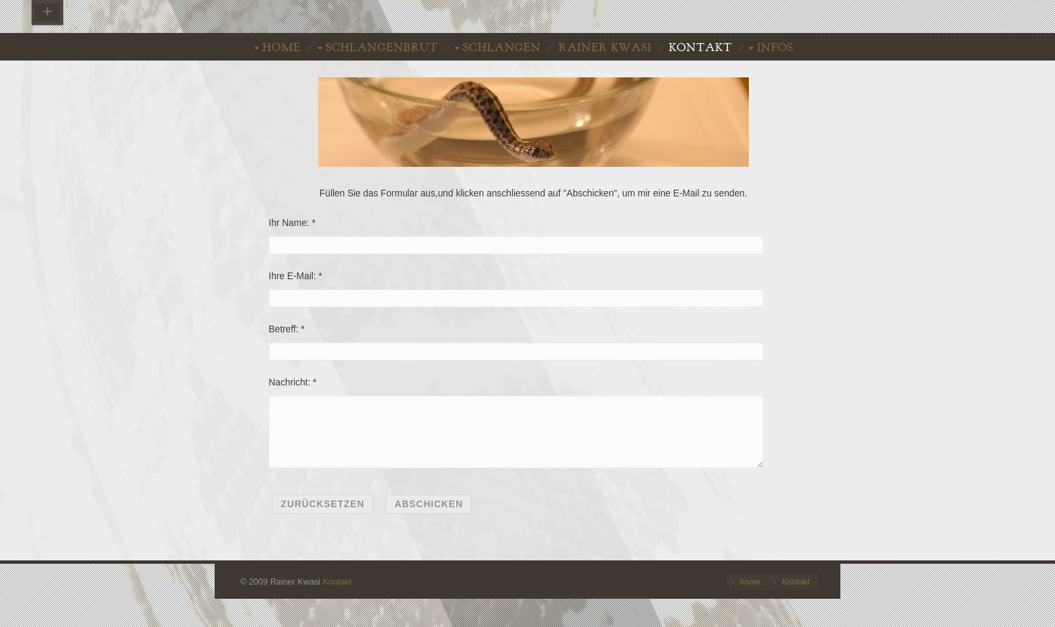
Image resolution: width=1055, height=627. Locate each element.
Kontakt (700, 47)
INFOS (775, 47)
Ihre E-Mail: (292, 276)
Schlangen (502, 47)
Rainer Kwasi (604, 47)
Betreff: (283, 329)
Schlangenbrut (382, 47)
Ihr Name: (288, 223)
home (281, 47)
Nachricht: (289, 382)
